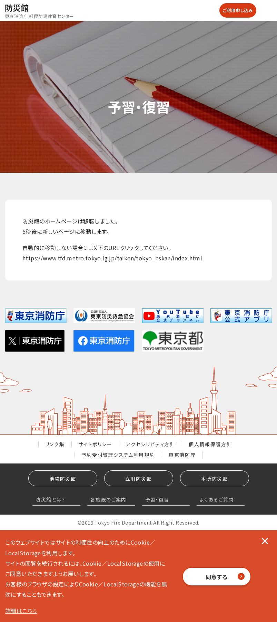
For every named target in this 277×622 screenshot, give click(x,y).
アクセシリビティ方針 (150, 444)
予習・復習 (157, 499)
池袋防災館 (62, 478)
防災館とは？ (50, 499)
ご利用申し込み (238, 10)
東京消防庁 (182, 454)
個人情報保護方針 (210, 444)
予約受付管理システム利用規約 (118, 454)
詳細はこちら (21, 610)
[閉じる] (265, 540)
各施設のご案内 (108, 499)
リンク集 (55, 444)
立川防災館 (138, 478)
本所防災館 (214, 478)
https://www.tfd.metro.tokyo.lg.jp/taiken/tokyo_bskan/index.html (112, 258)
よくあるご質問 (217, 499)
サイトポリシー (95, 444)
